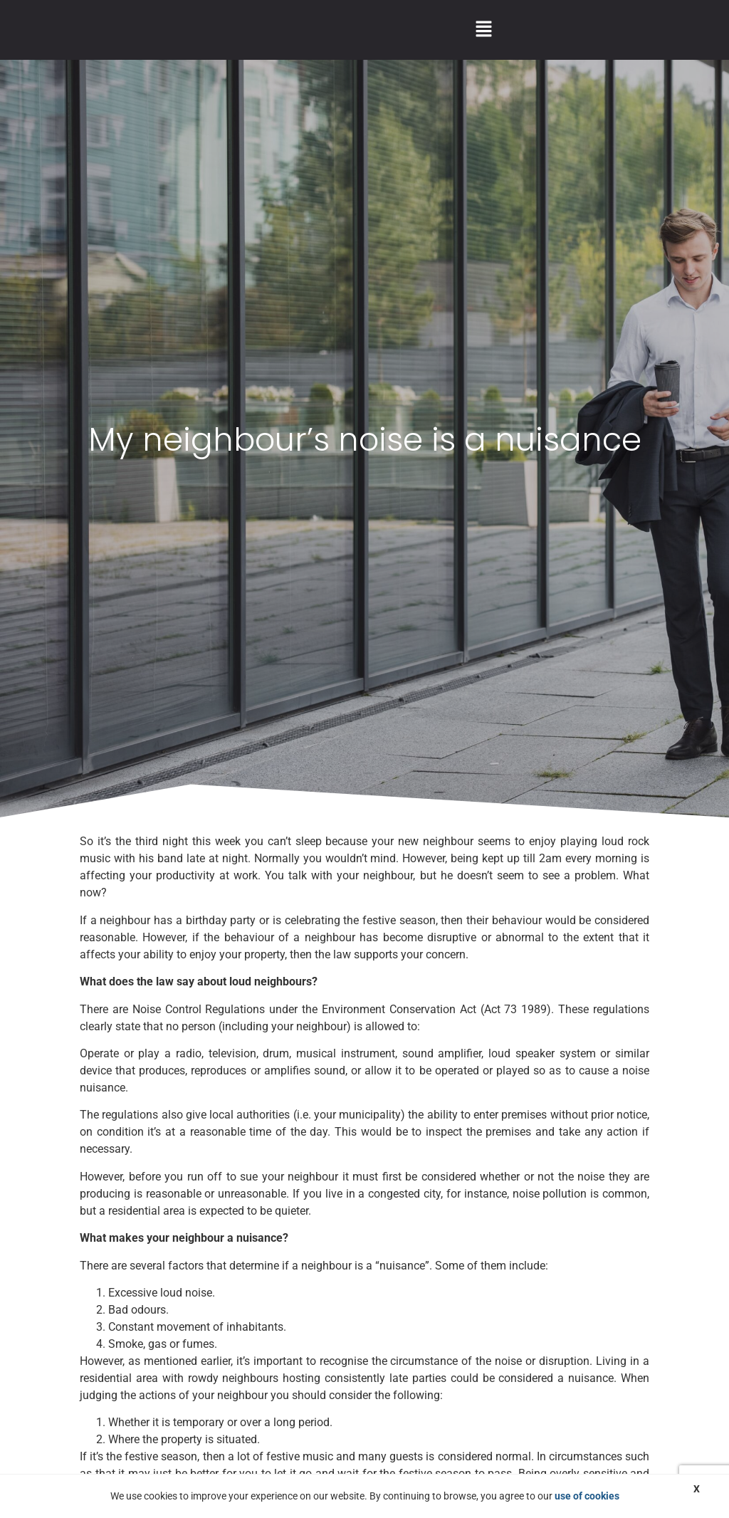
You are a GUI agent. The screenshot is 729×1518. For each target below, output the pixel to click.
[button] (483, 30)
